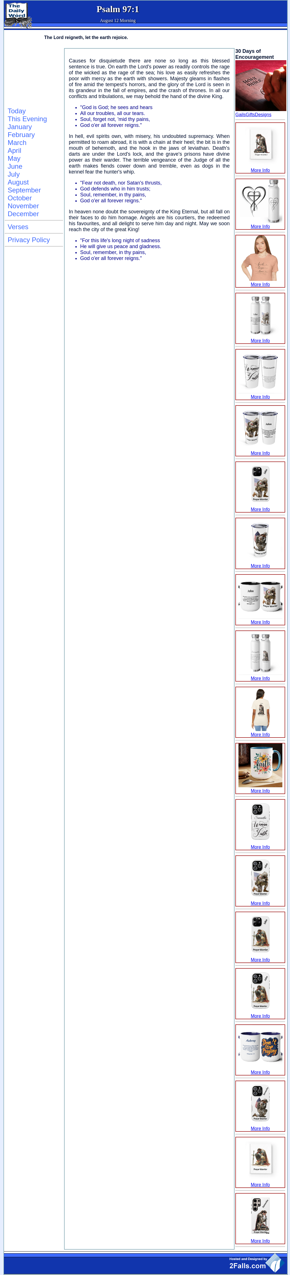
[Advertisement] (33, 76)
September (24, 190)
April (14, 150)
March (17, 142)
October (20, 198)
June (15, 166)
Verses (18, 227)
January (20, 127)
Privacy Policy (29, 240)
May (14, 158)
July (14, 174)
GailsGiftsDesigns (253, 114)
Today (17, 111)
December (23, 214)
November (23, 206)
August (18, 182)
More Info (260, 168)
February (21, 134)
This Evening (27, 119)
